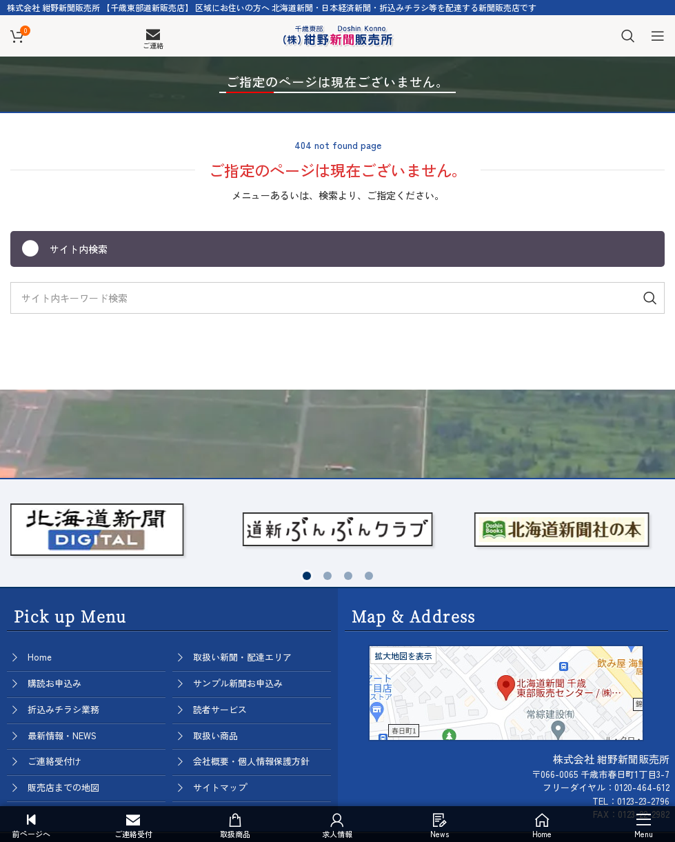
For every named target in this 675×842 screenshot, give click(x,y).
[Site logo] (337, 34)
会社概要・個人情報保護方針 (251, 761)
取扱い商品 (215, 735)
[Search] (628, 36)
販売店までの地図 (63, 787)
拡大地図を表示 (403, 655)
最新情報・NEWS (62, 735)
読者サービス (220, 709)
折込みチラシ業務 (63, 709)
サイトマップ (220, 787)
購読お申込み (54, 683)
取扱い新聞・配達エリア (242, 656)
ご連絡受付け (54, 761)
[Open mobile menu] (658, 36)
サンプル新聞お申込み (238, 683)
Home (40, 656)
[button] (307, 576)
